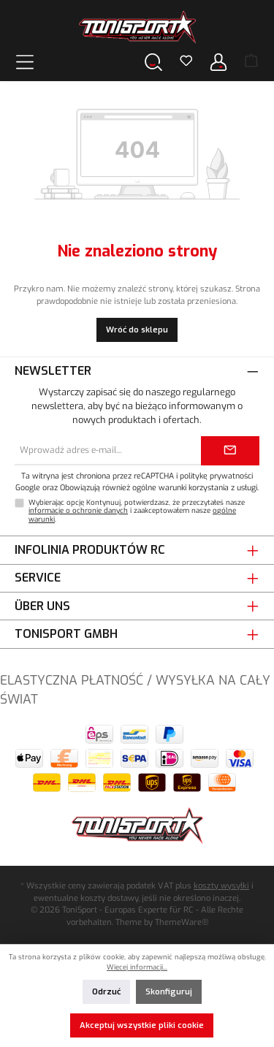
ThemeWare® (181, 922)
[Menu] (24, 61)
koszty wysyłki (221, 885)
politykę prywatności (216, 476)
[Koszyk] (251, 62)
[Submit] (230, 450)
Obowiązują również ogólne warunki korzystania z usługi (158, 487)
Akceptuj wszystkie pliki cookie (142, 1025)
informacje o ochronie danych (78, 510)
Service (38, 577)
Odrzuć (106, 991)
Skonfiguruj (168, 991)
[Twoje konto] (218, 61)
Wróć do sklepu (137, 329)
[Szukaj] (153, 61)
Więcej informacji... (137, 967)
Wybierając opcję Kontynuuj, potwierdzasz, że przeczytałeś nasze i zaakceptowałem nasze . (136, 511)
